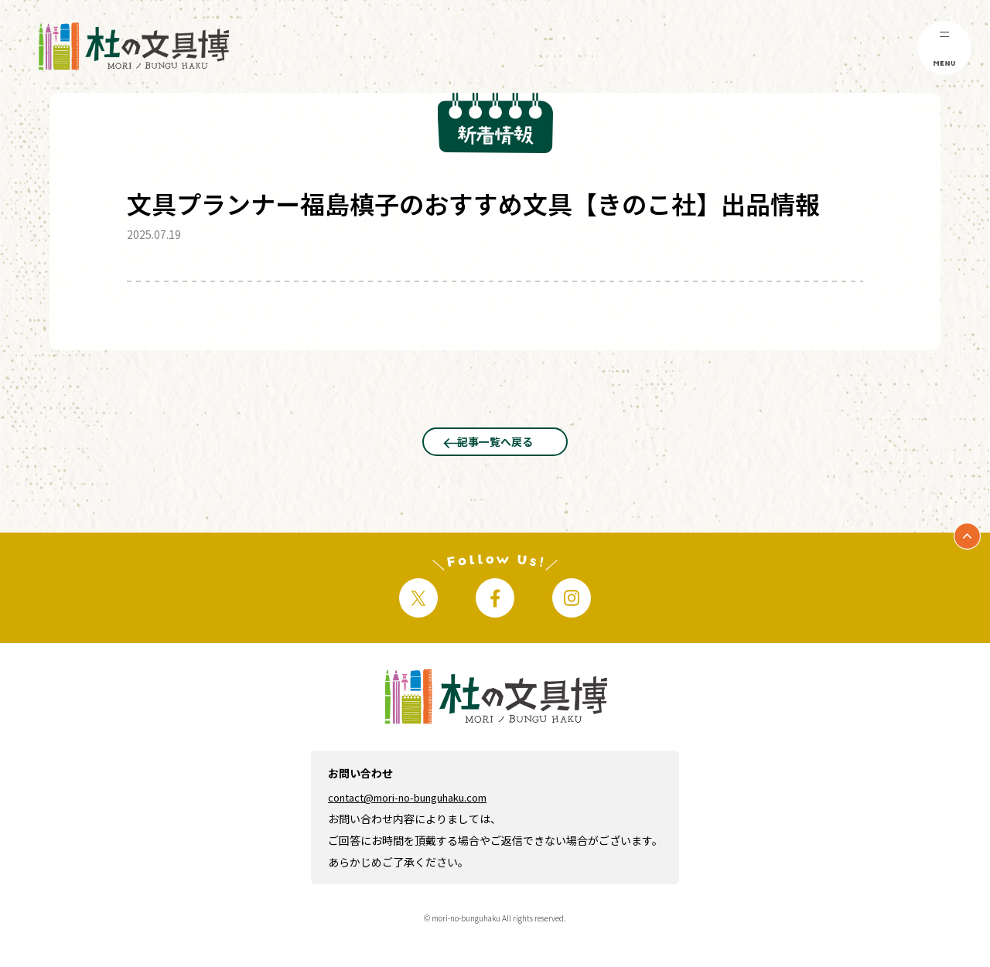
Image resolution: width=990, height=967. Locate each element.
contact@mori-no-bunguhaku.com (420, 833)
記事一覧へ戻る (495, 455)
